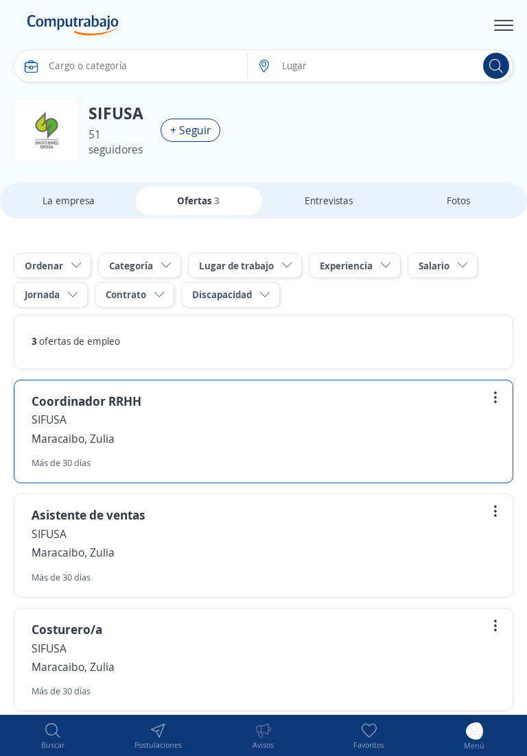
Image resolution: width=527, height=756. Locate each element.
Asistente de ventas (88, 515)
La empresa (69, 200)
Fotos (458, 200)
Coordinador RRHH (86, 401)
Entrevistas (329, 200)
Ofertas (198, 200)
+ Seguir (190, 130)
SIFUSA (49, 419)
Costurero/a (67, 629)
